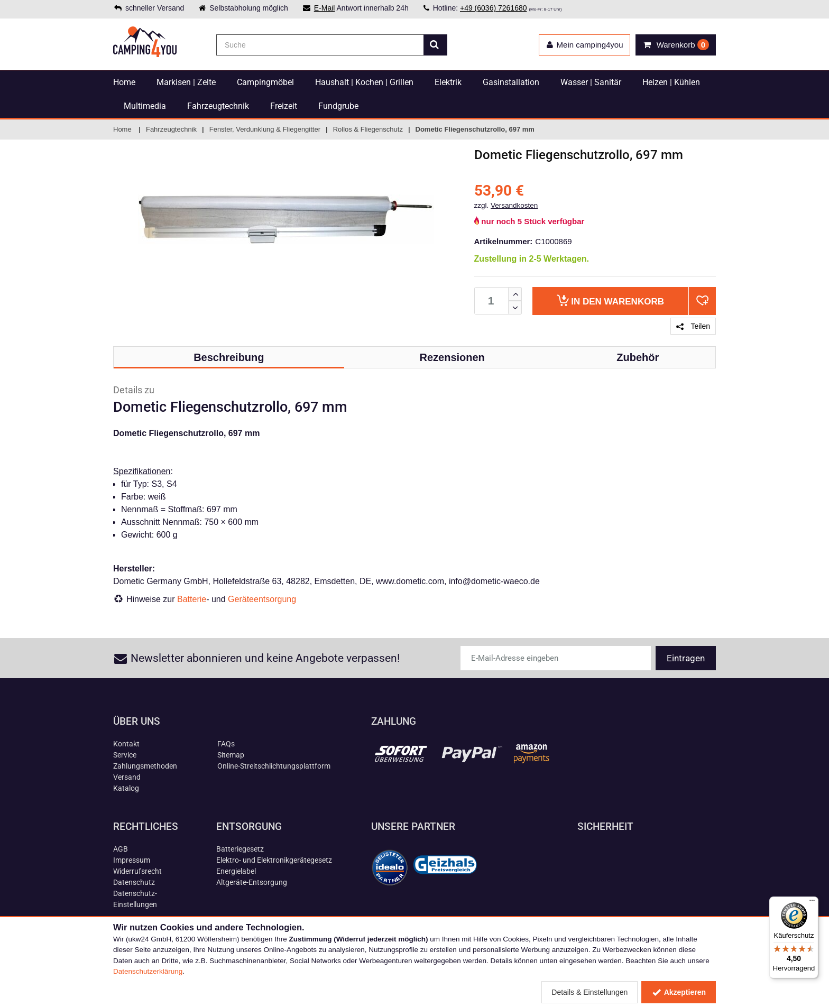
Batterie (191, 599)
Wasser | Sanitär (590, 82)
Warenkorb (610, 300)
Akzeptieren (678, 992)
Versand (127, 777)
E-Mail (324, 8)
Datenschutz (134, 882)
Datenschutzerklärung (147, 971)
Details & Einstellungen (589, 992)
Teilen (693, 326)
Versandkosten (514, 205)
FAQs (226, 744)
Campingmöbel (265, 82)
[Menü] (812, 903)
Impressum (131, 860)
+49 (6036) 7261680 (493, 8)
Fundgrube (338, 106)
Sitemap (230, 755)
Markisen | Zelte (186, 82)
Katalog (126, 788)
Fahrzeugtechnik (218, 106)
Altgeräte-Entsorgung (251, 882)
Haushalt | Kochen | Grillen (364, 82)
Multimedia (145, 106)
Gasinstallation (511, 82)
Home (124, 82)
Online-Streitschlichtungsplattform (273, 766)
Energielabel (236, 871)
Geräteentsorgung (262, 599)
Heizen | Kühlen (671, 82)
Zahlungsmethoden (145, 766)
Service (124, 755)
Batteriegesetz (240, 849)
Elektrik (448, 82)
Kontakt (126, 744)
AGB (120, 849)
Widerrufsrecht (137, 871)
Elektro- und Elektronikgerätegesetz (274, 860)
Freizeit (283, 106)
